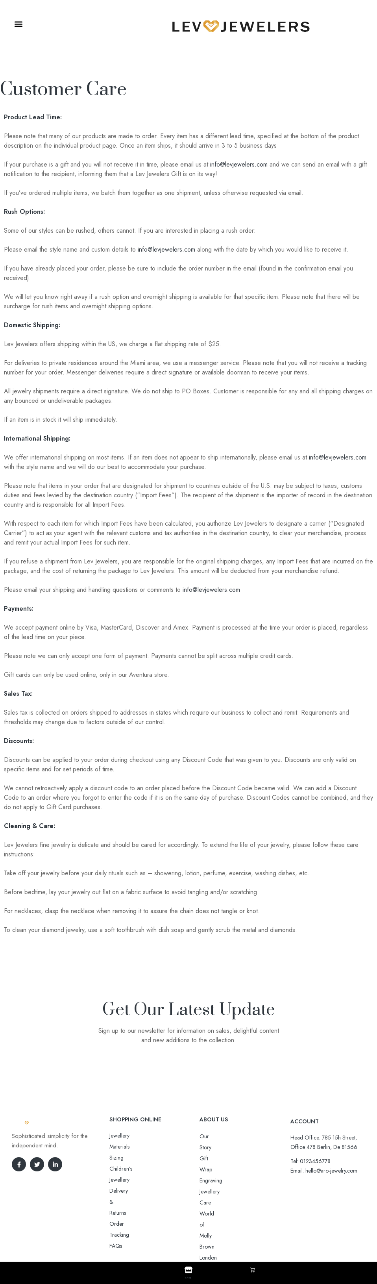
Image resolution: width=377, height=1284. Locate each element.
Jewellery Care (216, 1169)
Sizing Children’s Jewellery (139, 1147)
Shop (188, 1276)
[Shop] (188, 1270)
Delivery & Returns (130, 1158)
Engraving (211, 1158)
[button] (18, 24)
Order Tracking (127, 1169)
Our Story (211, 1136)
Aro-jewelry (185, 1237)
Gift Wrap (211, 1147)
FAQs (115, 1180)
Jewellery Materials (130, 1135)
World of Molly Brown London (235, 1180)
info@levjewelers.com (239, 164)
